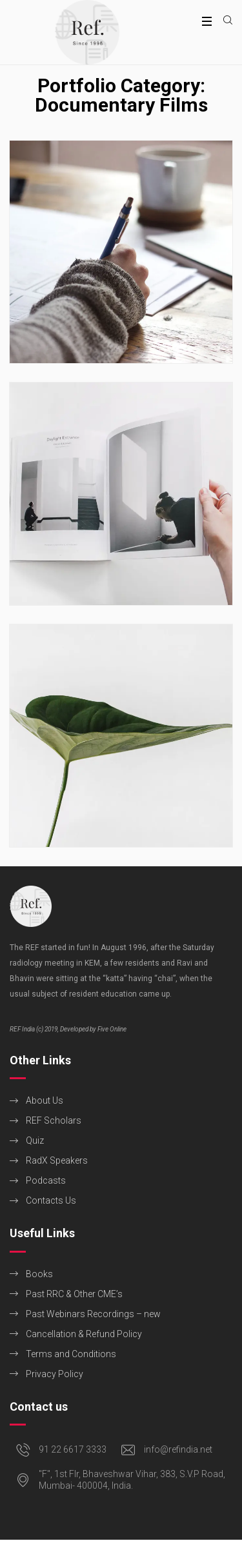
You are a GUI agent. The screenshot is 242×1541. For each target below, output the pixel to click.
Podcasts (46, 1180)
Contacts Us (51, 1200)
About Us (44, 1100)
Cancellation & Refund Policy (84, 1334)
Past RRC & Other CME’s (74, 1294)
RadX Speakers (57, 1160)
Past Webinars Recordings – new (93, 1314)
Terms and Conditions (71, 1354)
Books (39, 1274)
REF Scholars (53, 1120)
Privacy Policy (54, 1374)
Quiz (35, 1140)
